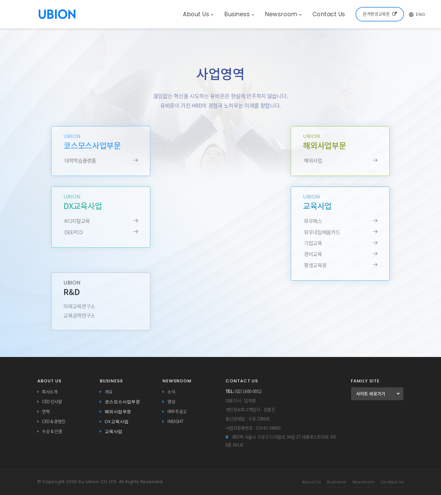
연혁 (46, 411)
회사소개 (49, 392)
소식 (171, 392)
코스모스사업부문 (122, 402)
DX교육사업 (117, 421)
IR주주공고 (177, 411)
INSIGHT (175, 421)
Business (239, 14)
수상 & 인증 (52, 431)
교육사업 (114, 431)
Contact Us (328, 14)
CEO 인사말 (52, 402)
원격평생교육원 (379, 14)
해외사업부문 (118, 411)
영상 (171, 402)
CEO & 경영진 (53, 421)
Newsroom (283, 14)
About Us (198, 14)
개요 (108, 392)
